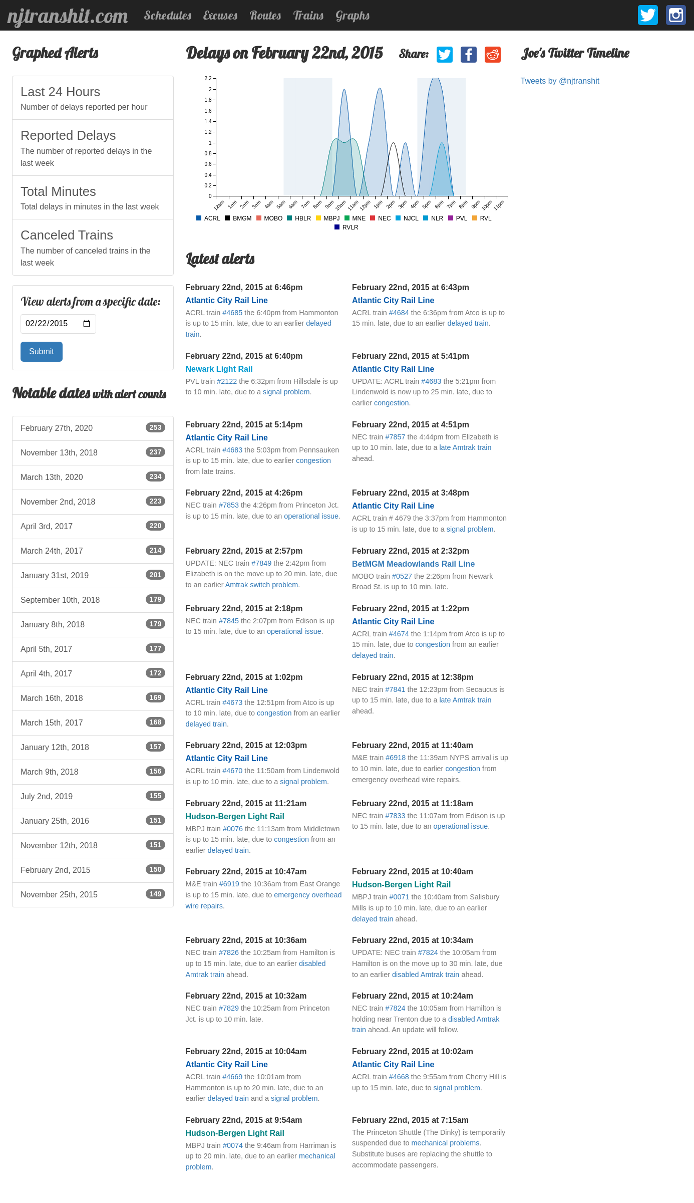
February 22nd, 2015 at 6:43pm (410, 287)
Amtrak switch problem (261, 585)
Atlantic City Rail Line (227, 300)
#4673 (232, 702)
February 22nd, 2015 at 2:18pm (244, 608)
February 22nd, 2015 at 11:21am (246, 803)
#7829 (229, 1008)
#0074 (233, 1145)
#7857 (395, 437)
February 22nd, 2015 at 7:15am (410, 1120)
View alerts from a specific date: (91, 302)
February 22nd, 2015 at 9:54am (244, 1120)
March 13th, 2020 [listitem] (93, 476)
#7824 (428, 952)
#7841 (395, 689)
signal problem (286, 392)
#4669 (232, 1077)
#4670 (232, 771)
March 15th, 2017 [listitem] (93, 722)
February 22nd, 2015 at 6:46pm (244, 287)
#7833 (395, 816)
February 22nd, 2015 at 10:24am (412, 996)
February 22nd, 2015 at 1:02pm (244, 677)
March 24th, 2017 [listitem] (93, 550)
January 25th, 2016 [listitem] (93, 820)
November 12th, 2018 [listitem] (93, 845)
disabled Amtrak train (425, 975)
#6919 (229, 884)
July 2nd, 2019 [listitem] (93, 796)
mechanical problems (445, 1143)
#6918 (396, 758)
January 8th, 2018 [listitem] (93, 624)
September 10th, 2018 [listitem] (93, 599)
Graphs (352, 15)
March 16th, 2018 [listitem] (93, 697)
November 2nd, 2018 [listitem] (93, 501)
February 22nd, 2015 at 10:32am (246, 996)
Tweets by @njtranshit (560, 81)
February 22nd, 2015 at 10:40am (412, 871)
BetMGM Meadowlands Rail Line (413, 564)
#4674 (399, 634)
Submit (41, 351)
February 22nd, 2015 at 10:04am (246, 1051)
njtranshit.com (68, 15)
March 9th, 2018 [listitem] (93, 771)
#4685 (232, 313)
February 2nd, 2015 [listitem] (93, 869)
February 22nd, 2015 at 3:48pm (410, 493)
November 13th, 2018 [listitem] (93, 452)
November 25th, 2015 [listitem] (93, 894)
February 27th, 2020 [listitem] (93, 427)
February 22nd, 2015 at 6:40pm (244, 356)
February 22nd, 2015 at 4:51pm (410, 424)
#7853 (229, 505)
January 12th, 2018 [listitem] (93, 747)
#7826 (229, 952)
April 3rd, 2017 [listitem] (93, 526)
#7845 (229, 621)
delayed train (467, 323)
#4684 (399, 313)
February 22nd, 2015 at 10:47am (246, 871)
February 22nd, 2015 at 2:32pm (410, 551)
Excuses (220, 15)
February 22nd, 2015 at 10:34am (412, 940)
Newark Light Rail (219, 369)
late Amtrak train (465, 447)
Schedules (167, 15)
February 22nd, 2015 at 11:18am (412, 803)
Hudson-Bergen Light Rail (235, 816)
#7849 (261, 563)
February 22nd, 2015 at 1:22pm (410, 608)
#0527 (402, 576)
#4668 (399, 1077)
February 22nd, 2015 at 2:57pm (244, 551)
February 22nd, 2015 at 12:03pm (246, 745)
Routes (265, 15)
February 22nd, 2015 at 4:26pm (244, 493)
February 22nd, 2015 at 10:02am (412, 1051)
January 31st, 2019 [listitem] (93, 575)
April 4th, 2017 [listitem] (93, 673)
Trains (308, 15)
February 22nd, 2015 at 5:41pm (410, 356)
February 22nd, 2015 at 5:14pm (244, 424)
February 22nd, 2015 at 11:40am (412, 745)
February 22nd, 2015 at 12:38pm (413, 677)
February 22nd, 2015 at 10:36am (246, 940)
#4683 (431, 381)
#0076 (233, 829)
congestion (391, 403)
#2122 (227, 381)
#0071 (399, 897)
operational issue (311, 516)
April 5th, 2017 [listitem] (93, 648)
